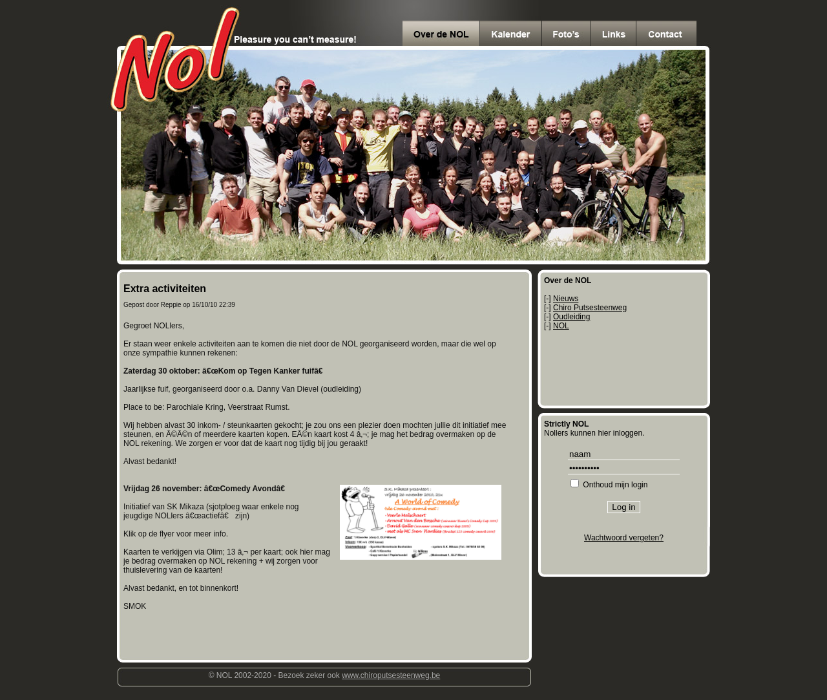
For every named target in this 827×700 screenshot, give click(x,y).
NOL (561, 325)
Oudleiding (571, 316)
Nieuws (565, 298)
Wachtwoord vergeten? (624, 537)
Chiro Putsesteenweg (590, 307)
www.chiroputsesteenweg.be (391, 675)
